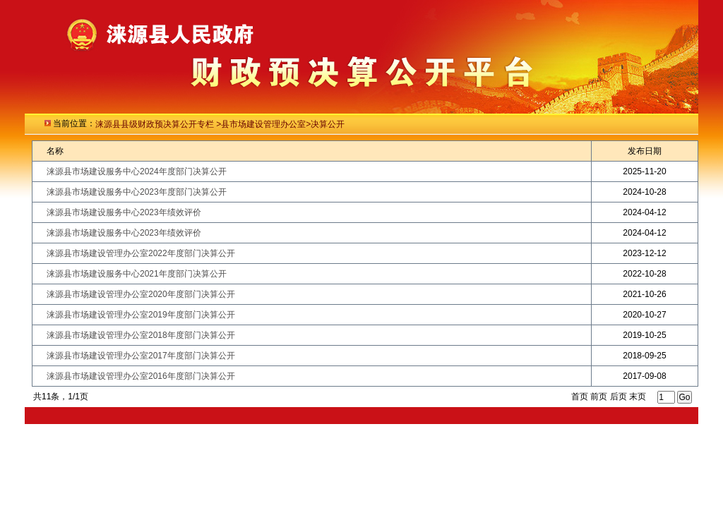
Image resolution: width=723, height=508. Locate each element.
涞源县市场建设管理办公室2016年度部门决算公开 (141, 376)
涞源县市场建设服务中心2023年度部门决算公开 (137, 192)
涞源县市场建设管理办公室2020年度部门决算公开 (141, 294)
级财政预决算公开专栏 (172, 124)
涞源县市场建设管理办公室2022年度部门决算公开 (141, 253)
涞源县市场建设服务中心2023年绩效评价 (124, 212)
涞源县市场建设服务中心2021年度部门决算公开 (137, 274)
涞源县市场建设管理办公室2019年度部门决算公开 (141, 315)
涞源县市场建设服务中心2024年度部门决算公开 (137, 171)
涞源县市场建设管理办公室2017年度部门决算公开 (141, 356)
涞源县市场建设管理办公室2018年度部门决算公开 (141, 335)
